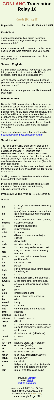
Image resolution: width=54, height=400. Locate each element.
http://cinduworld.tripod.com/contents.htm (22, 135)
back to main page (27, 383)
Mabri (30, 380)
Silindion (32, 378)
